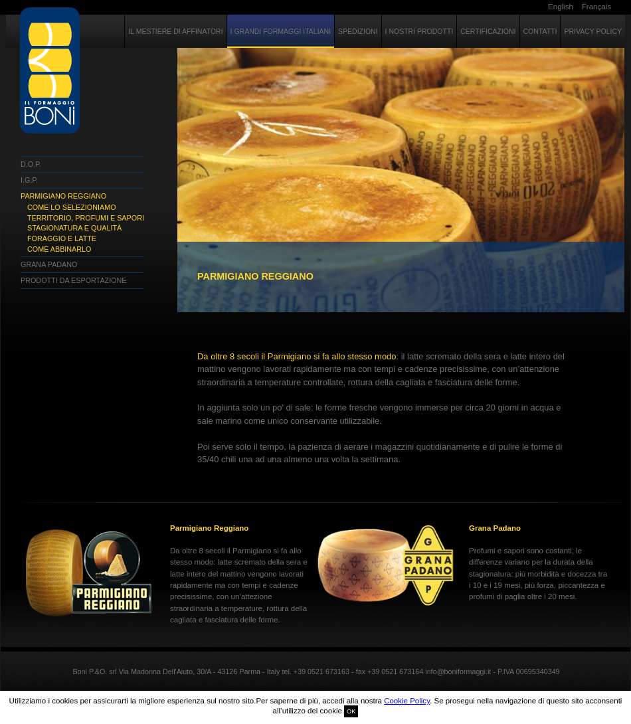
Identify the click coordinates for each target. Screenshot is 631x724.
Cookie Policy (407, 701)
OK (351, 711)
